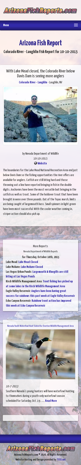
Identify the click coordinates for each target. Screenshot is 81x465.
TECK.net (61, 459)
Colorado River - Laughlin (33, 82)
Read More (51, 401)
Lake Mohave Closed (32, 267)
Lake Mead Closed (28, 262)
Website (42, 163)
